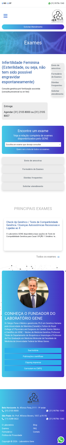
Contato (36, 432)
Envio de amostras (56, 67)
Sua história (33, 350)
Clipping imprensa (33, 362)
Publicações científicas (33, 356)
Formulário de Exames (56, 75)
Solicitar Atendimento (33, 27)
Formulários (7, 432)
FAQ (35, 428)
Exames (5, 428)
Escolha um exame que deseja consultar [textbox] (23, 144)
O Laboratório (8, 425)
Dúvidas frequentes (56, 84)
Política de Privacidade (12, 435)
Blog (35, 425)
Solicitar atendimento (57, 92)
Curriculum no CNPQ (33, 368)
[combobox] (33, 144)
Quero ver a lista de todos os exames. (33, 149)
